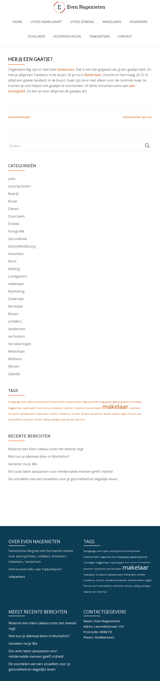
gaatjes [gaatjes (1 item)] (116, 384)
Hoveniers (119, 17)
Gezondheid (17, 221)
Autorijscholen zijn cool (137, 99)
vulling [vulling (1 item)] (46, 402)
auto (11, 161)
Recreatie (15, 288)
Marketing (16, 273)
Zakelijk (14, 356)
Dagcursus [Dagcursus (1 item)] (87, 384)
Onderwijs (16, 281)
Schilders (141, 17)
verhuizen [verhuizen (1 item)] (28, 402)
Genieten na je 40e (22, 447)
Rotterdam (92, 57)
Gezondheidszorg (22, 228)
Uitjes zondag (71, 17)
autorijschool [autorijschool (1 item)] (41, 384)
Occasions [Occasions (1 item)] (13, 397)
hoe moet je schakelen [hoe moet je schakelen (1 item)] (49, 391)
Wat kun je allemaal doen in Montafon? (38, 440)
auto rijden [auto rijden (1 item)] (27, 384)
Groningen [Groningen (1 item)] (136, 384)
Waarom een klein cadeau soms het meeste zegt (46, 432)
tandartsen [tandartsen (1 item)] (97, 397)
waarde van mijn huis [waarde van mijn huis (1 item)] (73, 402)
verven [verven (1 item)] (38, 402)
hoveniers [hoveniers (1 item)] (79, 391)
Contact (108, 23)
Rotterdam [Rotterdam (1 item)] (42, 397)
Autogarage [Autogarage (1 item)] (14, 384)
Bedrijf (13, 176)
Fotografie (16, 213)
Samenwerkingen (19, 99)
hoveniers (16, 236)
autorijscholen (19, 168)
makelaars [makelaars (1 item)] (135, 391)
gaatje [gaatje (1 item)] (108, 384)
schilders (15, 304)
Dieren (13, 191)
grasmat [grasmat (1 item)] (125, 384)
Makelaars (97, 17)
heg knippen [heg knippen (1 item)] (29, 391)
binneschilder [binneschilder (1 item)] (57, 384)
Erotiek (13, 206)
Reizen (13, 296)
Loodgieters (17, 258)
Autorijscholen (58, 23)
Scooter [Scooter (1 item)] (75, 397)
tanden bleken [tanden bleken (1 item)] (112, 397)
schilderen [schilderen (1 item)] (65, 397)
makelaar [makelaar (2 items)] (115, 390)
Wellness (15, 341)
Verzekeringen (19, 326)
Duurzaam (16, 198)
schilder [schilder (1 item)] (53, 397)
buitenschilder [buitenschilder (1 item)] (74, 384)
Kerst (12, 243)
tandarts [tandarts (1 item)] (85, 397)
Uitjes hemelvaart (39, 17)
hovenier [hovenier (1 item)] (68, 391)
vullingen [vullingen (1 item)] (56, 402)
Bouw (12, 183)
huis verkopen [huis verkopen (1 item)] (93, 391)
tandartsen (65, 52)
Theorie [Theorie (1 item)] (132, 397)
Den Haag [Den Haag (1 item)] (99, 384)
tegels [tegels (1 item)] (124, 397)
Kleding (14, 251)
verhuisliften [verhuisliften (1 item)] (15, 402)
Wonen (13, 349)
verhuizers (16, 319)
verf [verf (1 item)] (139, 397)
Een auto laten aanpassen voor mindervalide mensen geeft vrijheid (60, 455)
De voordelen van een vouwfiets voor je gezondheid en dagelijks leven (63, 462)
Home (15, 17)
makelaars (16, 266)
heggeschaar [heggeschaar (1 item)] (15, 391)
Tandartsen (86, 23)
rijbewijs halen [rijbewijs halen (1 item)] (28, 397)
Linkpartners (17, 526)
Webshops (16, 334)
